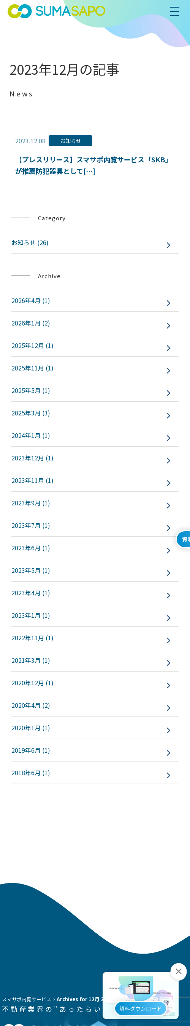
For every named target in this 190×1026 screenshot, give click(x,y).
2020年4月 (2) (30, 705)
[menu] (177, 11)
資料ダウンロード (140, 1016)
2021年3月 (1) (30, 660)
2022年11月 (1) (32, 637)
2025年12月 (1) (32, 345)
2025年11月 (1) (32, 367)
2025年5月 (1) (30, 390)
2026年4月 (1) (30, 300)
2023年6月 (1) (30, 547)
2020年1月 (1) (30, 727)
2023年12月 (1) (32, 457)
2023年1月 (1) (30, 615)
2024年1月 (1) (30, 435)
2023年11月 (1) (32, 480)
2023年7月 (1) (30, 525)
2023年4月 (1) (30, 592)
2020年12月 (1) (32, 682)
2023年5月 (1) (30, 570)
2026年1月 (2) (30, 322)
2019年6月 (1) (30, 750)
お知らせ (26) (30, 242)
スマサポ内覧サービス (26, 999)
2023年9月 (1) (30, 502)
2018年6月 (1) (30, 772)
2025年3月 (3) (30, 412)
